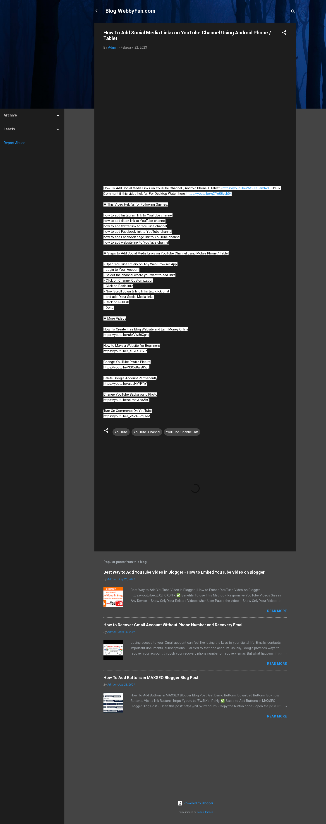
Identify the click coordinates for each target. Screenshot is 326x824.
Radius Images (205, 812)
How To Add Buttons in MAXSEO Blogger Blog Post (151, 677)
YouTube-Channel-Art (182, 432)
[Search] (293, 12)
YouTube (121, 432)
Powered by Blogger (195, 803)
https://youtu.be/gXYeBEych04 (209, 194)
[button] (284, 33)
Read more (277, 611)
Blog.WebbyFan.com (130, 11)
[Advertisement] (195, 761)
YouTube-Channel (147, 432)
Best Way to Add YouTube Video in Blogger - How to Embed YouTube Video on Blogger (184, 572)
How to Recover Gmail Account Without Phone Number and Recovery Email (173, 624)
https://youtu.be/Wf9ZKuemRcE (246, 188)
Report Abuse (14, 143)
